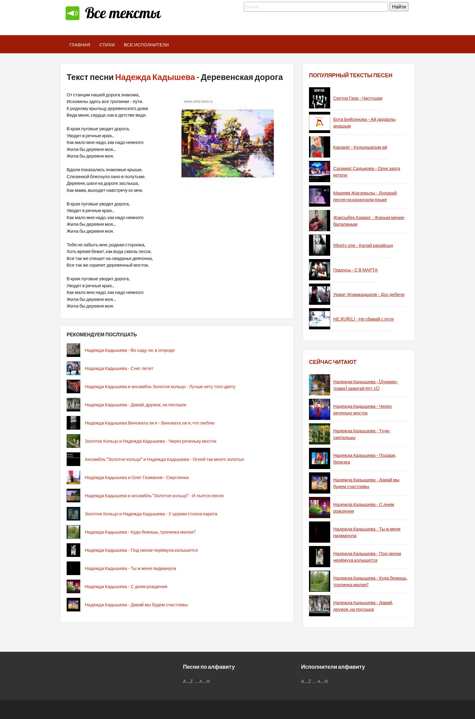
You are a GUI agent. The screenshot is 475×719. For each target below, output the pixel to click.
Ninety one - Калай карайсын (363, 245)
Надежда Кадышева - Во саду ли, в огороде (130, 350)
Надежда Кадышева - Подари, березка (364, 458)
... (196, 681)
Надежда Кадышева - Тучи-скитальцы (361, 434)
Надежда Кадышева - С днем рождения (126, 586)
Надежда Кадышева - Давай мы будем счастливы (136, 604)
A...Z (188, 681)
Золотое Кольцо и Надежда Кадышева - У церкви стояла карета (151, 513)
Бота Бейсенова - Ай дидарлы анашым (364, 122)
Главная (79, 44)
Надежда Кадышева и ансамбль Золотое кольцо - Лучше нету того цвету (160, 386)
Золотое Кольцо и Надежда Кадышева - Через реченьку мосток (150, 441)
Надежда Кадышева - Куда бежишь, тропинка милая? (140, 531)
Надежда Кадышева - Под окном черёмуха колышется (141, 550)
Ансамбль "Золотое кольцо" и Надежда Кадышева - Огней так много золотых (164, 459)
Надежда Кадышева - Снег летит (119, 368)
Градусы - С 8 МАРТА (355, 269)
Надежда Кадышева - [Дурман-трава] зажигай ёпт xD (365, 385)
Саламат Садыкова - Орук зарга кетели (366, 171)
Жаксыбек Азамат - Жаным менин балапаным (368, 221)
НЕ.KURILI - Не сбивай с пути (363, 318)
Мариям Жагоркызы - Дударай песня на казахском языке (365, 196)
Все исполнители (146, 44)
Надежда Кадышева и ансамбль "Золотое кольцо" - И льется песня (154, 495)
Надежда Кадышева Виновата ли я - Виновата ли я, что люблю (149, 422)
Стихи (107, 44)
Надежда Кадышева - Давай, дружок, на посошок (135, 404)
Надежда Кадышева (155, 77)
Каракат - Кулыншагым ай (360, 147)
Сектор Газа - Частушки (357, 98)
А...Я (204, 681)
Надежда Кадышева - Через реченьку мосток (362, 409)
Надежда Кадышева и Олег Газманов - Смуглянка (137, 477)
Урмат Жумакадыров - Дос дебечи (368, 294)
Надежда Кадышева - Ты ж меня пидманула (130, 568)
